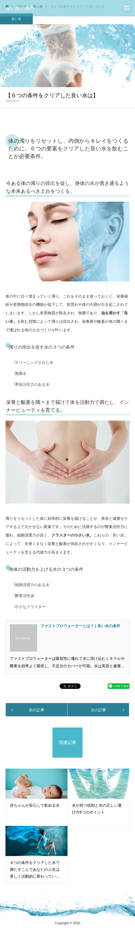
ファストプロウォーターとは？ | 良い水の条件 (80, 626)
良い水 (16, 19)
